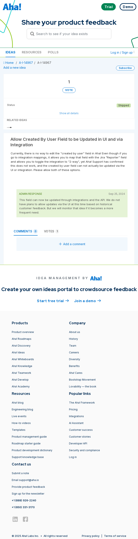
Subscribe (125, 68)
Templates (18, 429)
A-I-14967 (26, 62)
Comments (26, 231)
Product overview (23, 332)
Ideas (10, 52)
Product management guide (29, 436)
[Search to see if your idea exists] (71, 33)
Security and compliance (84, 450)
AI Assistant (76, 423)
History (73, 338)
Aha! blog (17, 402)
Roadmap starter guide (26, 443)
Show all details (69, 113)
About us (74, 332)
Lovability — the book (82, 386)
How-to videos (21, 423)
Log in (73, 457)
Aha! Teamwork (21, 372)
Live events (19, 416)
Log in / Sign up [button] (123, 52)
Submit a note (20, 473)
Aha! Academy (21, 386)
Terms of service (115, 536)
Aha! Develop (20, 379)
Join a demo (87, 301)
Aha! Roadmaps (21, 338)
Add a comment (72, 244)
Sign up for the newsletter (28, 493)
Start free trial (53, 301)
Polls (53, 52)
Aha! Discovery (21, 345)
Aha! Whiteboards (23, 359)
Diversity (74, 359)
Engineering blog (22, 409)
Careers (74, 352)
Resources (31, 52)
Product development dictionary (32, 450)
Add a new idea (14, 67)
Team (72, 345)
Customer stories (80, 436)
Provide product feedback (28, 486)
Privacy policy (91, 536)
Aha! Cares (75, 372)
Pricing (73, 409)
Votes (51, 231)
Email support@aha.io (25, 480)
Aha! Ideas (18, 352)
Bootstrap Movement (82, 379)
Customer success (81, 429)
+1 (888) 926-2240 (24, 500)
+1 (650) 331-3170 (23, 507)
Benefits (74, 366)
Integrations (76, 416)
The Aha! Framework (82, 402)
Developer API (78, 443)
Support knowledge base (28, 457)
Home (9, 62)
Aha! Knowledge (22, 366)
